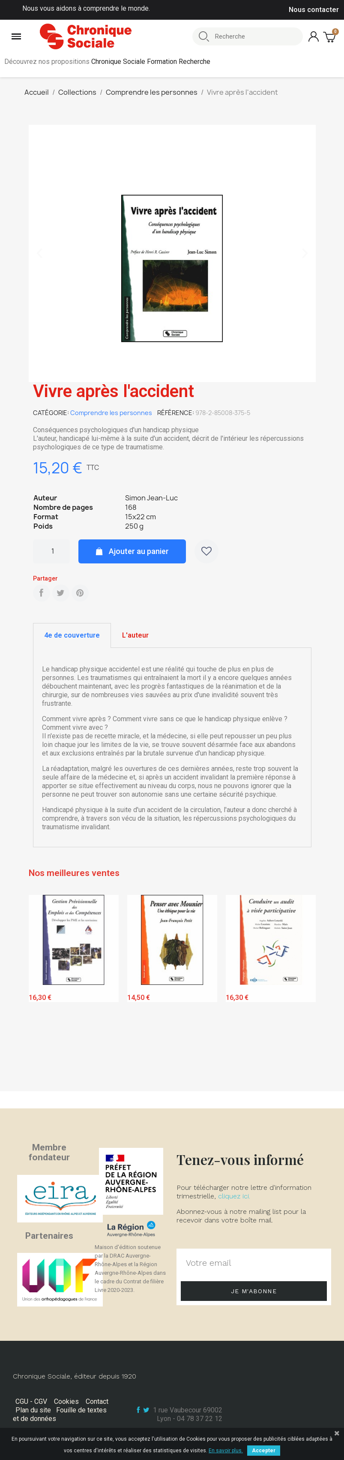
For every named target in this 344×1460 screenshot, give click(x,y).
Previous (41, 991)
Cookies (66, 1401)
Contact (97, 1401)
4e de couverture (72, 635)
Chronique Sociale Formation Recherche (150, 61)
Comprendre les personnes (111, 413)
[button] (39, 253)
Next (303, 991)
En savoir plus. (226, 1451)
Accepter (263, 1451)
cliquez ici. (234, 1196)
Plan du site (33, 1410)
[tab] (72, 635)
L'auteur (135, 635)
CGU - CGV (31, 1401)
